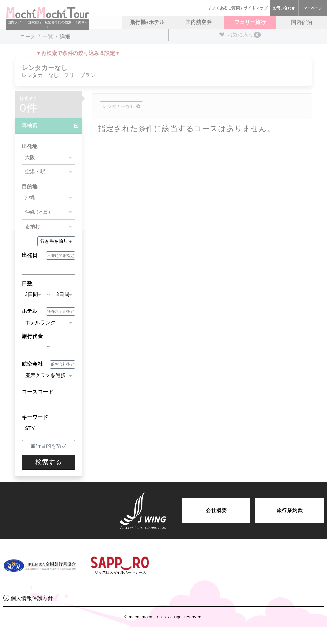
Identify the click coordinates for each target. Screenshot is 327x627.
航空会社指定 (62, 364)
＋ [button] (56, 241)
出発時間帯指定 (60, 255)
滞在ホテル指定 (60, 311)
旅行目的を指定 (48, 446)
